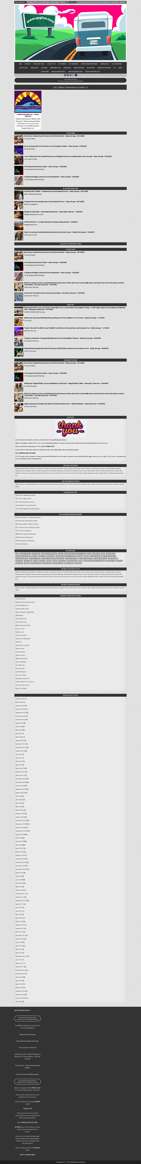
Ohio (120, 471)
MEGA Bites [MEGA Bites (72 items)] (41, 561)
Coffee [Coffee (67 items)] (89, 554)
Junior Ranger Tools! (55, 68)
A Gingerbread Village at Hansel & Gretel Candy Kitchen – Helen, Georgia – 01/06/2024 (51, 177)
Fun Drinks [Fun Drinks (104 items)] (80, 556)
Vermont (79, 473)
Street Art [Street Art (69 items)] (119, 561)
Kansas (96, 469)
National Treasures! (21, 659)
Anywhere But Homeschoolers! (25, 602)
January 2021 (19, 775)
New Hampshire (74, 471)
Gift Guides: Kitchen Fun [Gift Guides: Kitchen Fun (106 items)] (22, 558)
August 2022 (19, 723)
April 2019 (18, 848)
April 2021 (18, 765)
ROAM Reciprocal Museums (24, 537)
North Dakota (115, 471)
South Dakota (58, 473)
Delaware (60, 469)
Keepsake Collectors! (22, 678)
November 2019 (20, 824)
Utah (75, 473)
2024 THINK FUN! (62, 64)
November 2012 (20, 935)
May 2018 (18, 883)
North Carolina (106, 471)
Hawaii (75, 469)
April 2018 (18, 887)
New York (98, 471)
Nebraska (60, 471)
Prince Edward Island (84, 484)
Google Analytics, (111, 456)
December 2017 (20, 894)
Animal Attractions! (79, 68)
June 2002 (18, 1001)
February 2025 (20, 699)
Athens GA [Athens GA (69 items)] (60, 554)
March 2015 (19, 932)
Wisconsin (107, 473)
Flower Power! (20, 668)
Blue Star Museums (21, 544)
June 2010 (18, 977)
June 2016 (18, 911)
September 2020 (20, 789)
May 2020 (18, 803)
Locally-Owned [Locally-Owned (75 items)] (27, 561)
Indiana (88, 469)
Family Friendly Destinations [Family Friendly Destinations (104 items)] (23, 556)
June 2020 (18, 800)
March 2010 (19, 988)
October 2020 (19, 786)
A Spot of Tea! (20, 629)
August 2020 (19, 793)
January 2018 (19, 890)
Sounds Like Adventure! (22, 639)
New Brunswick (41, 484)
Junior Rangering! (20, 662)
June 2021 (18, 758)
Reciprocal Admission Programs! (89, 64)
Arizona (28, 469)
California (40, 469)
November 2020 (20, 782)
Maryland (118, 469)
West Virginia (99, 473)
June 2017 (18, 908)
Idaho (79, 469)
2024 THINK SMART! (73, 64)
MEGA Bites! (19, 615)
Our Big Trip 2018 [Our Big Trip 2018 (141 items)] (110, 561)
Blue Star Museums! (117, 64)
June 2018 (18, 880)
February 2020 (20, 814)
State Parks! (44, 68)
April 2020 (18, 807)
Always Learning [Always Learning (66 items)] (36, 554)
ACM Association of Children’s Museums (28, 517)
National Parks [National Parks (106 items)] (62, 561)
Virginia (85, 473)
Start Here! (27, 64)
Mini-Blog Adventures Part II (75, 72)
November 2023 (20, 709)
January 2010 (19, 995)
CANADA (120, 68)
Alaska (23, 469)
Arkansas (34, 469)
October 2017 (19, 897)
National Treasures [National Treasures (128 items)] (72, 561)
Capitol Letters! (20, 655)
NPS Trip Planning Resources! (24, 502)
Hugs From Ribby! (21, 688)
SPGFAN (37, 446)
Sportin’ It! (18, 642)
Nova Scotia (68, 484)
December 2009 (20, 998)
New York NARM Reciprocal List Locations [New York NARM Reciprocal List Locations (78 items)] (94, 561)
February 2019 (20, 855)
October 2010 (19, 974)
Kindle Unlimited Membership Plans (27, 1041)
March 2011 (19, 963)
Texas (72, 473)
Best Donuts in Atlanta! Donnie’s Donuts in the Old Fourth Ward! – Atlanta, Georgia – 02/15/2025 (54, 136)
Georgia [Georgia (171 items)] (86, 556)
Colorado (46, 469)
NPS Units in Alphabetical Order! (25, 495)
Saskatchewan (100, 484)
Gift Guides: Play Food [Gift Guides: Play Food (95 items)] (34, 558)
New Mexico (91, 471)
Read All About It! (20, 672)
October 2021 (19, 751)
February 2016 (20, 925)
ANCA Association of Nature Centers (26, 524)
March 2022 (19, 737)
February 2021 (20, 772)
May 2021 (18, 761)
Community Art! (20, 652)
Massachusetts (20, 471)
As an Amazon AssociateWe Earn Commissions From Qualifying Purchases (70, 80)
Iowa (91, 469)
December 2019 (20, 820)
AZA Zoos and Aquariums (23, 531)
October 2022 (19, 720)
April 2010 (18, 984)
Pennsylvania (31, 473)
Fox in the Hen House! (22, 685)
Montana (54, 471)
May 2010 (18, 981)
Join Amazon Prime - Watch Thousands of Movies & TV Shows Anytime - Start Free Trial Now (27, 1056)
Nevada (66, 471)
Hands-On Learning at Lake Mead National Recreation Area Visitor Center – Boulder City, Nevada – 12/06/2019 (59, 232)
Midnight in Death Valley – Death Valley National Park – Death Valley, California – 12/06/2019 (53, 212)
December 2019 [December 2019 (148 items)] (96, 554)
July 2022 (18, 727)
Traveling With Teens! (22, 609)
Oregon (24, 473)
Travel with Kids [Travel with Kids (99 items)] (69, 563)
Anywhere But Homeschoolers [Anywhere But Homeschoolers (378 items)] (49, 554)
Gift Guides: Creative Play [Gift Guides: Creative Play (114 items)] (109, 556)
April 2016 (18, 918)
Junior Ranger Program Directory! (25, 505)
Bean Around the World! (22, 625)
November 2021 (20, 747)
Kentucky (101, 469)
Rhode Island (40, 473)
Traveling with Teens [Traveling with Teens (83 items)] (58, 563)
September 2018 (20, 869)
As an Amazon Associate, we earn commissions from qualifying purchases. (41, 440)
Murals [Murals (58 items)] (55, 561)
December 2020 (20, 779)
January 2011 (19, 967)
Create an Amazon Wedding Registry (27, 1074)
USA (114, 68)
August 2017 (19, 904)
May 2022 (18, 730)
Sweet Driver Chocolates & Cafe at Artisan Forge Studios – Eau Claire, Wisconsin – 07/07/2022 (54, 293)
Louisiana (108, 469)
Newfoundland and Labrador (55, 484)
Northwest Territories (112, 484)
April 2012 (18, 953)
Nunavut (121, 484)
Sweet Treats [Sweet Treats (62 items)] (19, 563)
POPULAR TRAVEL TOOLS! (38, 64)
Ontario (75, 484)
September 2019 (20, 831)
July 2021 (18, 754)
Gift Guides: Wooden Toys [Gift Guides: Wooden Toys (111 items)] (100, 558)
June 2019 (18, 841)
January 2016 (19, 928)
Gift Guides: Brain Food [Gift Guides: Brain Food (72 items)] (95, 556)
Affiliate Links (36, 443)
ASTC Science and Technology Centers (27, 527)
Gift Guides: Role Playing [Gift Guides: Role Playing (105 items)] (71, 558)
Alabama (18, 469)
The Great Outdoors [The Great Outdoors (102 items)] (36, 563)
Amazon (100, 456)
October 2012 (19, 939)
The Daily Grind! (45, 72)
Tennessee (65, 473)
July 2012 (18, 942)
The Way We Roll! (21, 619)
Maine (113, 469)
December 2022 (20, 716)
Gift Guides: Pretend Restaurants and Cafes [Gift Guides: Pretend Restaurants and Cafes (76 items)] (53, 558)
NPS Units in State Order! (23, 499)
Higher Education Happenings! (24, 612)
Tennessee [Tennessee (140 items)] (26, 563)
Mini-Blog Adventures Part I (59, 72)
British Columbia (25, 484)
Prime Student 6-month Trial (27, 1048)
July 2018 (18, 876)
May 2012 (18, 949)
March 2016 (19, 922)
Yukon (17, 487)
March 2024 (19, 702)
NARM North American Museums (25, 534)
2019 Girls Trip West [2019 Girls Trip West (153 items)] (25, 554)
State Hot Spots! (23, 68)
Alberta (17, 484)
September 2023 (20, 713)
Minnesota (34, 471)
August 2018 (19, 873)
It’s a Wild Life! (20, 665)
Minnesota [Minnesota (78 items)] (48, 561)
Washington (91, 473)
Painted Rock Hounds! (22, 645)
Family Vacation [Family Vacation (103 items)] (50, 556)
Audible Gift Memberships (27, 1035)
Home (20, 64)
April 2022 (18, 734)
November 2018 (20, 866)
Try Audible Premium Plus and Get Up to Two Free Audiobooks (27, 1027)
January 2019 (19, 859)
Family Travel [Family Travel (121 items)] (41, 556)
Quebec (93, 484)
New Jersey (83, 471)
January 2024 (19, 706)
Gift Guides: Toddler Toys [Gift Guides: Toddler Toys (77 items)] (85, 558)
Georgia (70, 469)
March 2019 (19, 852)
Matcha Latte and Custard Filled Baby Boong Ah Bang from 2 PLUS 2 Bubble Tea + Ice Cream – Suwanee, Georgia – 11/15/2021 (64, 318)
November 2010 (20, 970)
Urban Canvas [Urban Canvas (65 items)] (78, 563)
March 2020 (19, 810)
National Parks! (34, 68)
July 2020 (18, 796)
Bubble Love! (19, 632)
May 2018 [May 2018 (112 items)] (35, 561)
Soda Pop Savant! (21, 635)
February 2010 (20, 991)
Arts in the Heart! (20, 675)
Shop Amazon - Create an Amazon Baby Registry (27, 1066)
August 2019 (19, 834)
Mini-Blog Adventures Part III (93, 72)
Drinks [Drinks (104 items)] (103, 554)
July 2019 (18, 838)
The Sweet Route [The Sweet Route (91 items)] (47, 563)
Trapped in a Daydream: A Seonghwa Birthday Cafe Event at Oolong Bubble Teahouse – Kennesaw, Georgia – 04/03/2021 (62, 338)
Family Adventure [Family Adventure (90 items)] (110, 554)
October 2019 (19, 828)
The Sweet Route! (21, 622)
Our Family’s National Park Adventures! (27, 509)
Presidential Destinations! (104, 68)
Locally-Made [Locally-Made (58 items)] (19, 561)
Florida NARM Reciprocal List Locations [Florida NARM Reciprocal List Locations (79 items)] (66, 556)
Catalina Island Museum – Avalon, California (28, 115)
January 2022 (19, 741)
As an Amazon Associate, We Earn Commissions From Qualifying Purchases (27, 1018)
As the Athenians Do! (22, 605)
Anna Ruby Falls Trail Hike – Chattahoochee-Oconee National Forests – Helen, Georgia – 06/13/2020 (56, 191)
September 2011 (20, 956)
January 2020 (19, 817)
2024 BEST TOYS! (51, 64)
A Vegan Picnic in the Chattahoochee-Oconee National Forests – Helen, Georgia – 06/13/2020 (54, 202)
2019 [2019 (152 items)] (17, 554)
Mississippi (42, 471)
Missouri (48, 471)
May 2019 (18, 845)
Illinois (83, 469)
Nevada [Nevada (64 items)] (80, 561)
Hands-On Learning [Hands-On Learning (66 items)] (112, 558)
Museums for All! (104, 64)
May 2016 (18, 914)
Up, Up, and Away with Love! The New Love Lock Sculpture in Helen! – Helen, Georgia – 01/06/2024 (55, 146)
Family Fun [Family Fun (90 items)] (34, 556)
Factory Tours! (91, 68)
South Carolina (48, 473)
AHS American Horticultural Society (26, 521)
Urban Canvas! (19, 649)
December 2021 (20, 744)
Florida (65, 469)
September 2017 (20, 901)
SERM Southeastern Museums (25, 541)
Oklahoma (18, 473)
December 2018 (20, 862)
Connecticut (52, 469)
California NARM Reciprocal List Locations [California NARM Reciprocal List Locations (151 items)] (75, 554)
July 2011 (18, 960)
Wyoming (113, 473)
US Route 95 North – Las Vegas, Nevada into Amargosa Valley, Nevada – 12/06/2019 (51, 222)
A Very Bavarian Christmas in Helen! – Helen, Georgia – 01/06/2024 (45, 167)
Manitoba (33, 484)
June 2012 (18, 946)
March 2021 (19, 768)
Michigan (28, 471)
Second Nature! (67, 68)
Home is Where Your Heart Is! (24, 682)
